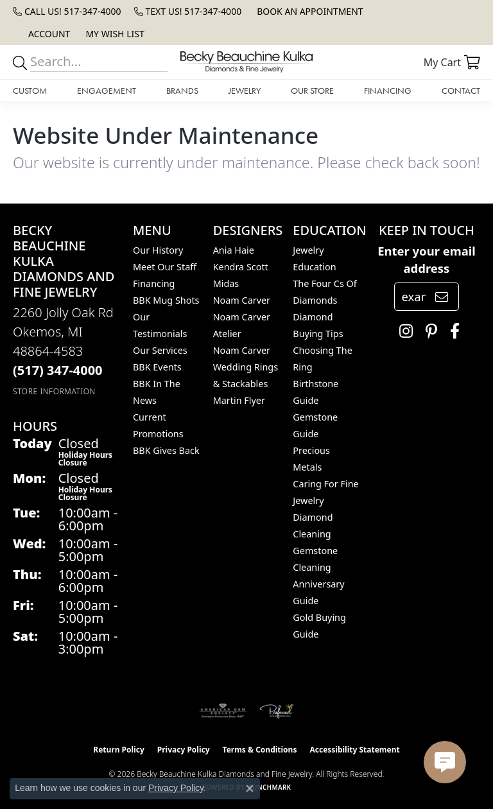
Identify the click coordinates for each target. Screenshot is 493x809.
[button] (48, 33)
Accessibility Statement (354, 749)
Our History (158, 250)
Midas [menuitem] (226, 283)
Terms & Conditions (260, 749)
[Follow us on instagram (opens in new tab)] (403, 331)
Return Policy (118, 749)
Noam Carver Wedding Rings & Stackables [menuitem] (245, 367)
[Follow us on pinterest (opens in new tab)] (428, 331)
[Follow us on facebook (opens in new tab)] (452, 331)
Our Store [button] (312, 90)
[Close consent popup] (250, 788)
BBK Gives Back (166, 450)
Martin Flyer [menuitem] (239, 400)
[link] (67, 11)
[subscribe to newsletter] (441, 296)
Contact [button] (461, 90)
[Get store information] (54, 391)
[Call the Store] (58, 370)
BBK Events (157, 367)
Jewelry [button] (245, 90)
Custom (30, 90)
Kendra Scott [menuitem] (240, 267)
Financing (387, 90)
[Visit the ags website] (222, 710)
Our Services (160, 350)
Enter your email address (426, 260)
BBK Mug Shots (166, 300)
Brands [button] (182, 90)
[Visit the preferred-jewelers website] (276, 710)
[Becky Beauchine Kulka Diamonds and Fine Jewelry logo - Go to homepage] (246, 62)
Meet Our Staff (164, 267)
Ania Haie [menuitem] (233, 250)
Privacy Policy (183, 749)
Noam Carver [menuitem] (241, 300)
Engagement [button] (106, 90)
